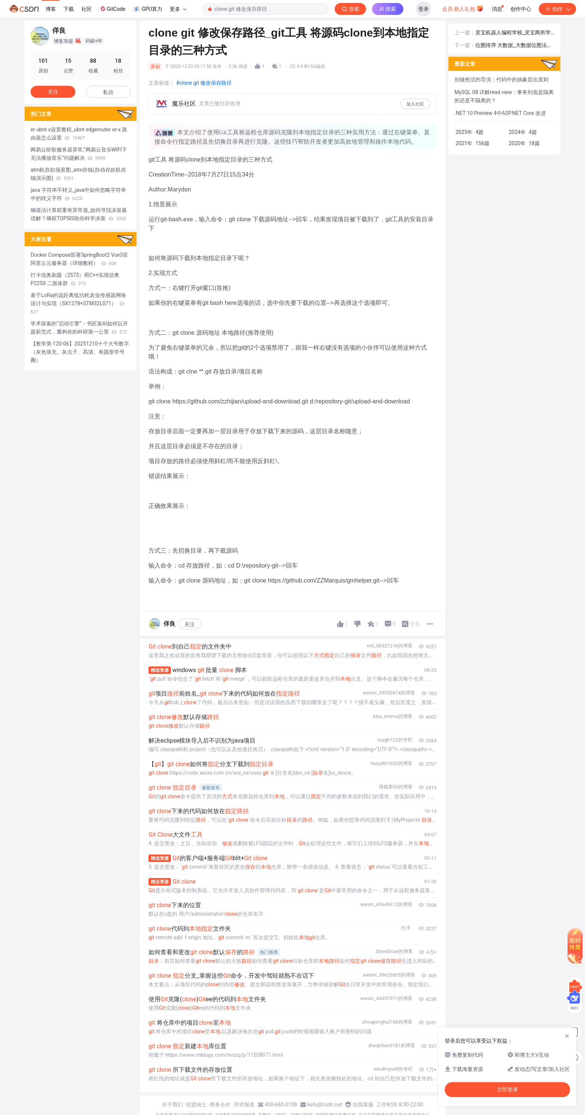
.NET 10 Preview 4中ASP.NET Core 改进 (500, 113)
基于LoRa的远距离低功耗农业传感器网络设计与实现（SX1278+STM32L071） (78, 303)
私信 (108, 92)
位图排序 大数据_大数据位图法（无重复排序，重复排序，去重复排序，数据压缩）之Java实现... (514, 45)
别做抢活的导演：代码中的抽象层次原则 (501, 79)
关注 (189, 624)
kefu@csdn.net (324, 1105)
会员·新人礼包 (463, 8)
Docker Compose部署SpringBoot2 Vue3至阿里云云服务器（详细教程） (79, 259)
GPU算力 (147, 9)
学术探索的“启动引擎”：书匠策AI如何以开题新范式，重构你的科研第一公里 (79, 328)
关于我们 (172, 1105)
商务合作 (220, 1105)
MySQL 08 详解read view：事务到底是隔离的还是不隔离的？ (504, 96)
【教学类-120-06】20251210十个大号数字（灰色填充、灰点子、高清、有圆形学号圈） (80, 352)
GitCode (112, 8)
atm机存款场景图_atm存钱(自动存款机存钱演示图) (78, 174)
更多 (178, 9)
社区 (86, 9)
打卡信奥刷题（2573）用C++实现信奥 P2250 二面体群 (75, 279)
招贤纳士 (196, 1105)
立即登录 (507, 1090)
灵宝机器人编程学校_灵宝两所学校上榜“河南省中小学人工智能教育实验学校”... (513, 33)
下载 (68, 9)
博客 (51, 9)
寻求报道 (244, 1105)
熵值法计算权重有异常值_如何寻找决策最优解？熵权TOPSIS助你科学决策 (79, 214)
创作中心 (520, 9)
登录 (423, 9)
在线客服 (363, 1105)
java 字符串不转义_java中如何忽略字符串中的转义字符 (78, 194)
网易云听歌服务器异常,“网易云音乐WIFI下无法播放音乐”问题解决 (79, 154)
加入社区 (415, 104)
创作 (557, 9)
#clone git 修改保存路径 (204, 83)
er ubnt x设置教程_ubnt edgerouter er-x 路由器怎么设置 (79, 134)
